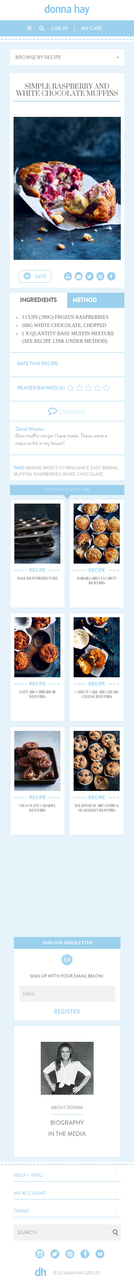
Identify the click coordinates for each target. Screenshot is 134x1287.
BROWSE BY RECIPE (38, 57)
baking (34, 468)
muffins (23, 474)
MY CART (91, 28)
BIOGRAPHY (67, 1123)
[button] (67, 1174)
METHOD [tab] (85, 300)
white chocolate (83, 474)
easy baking (104, 468)
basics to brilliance (66, 468)
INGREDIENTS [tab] (38, 300)
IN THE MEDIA (67, 1134)
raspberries (47, 474)
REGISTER (67, 1012)
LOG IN (59, 28)
